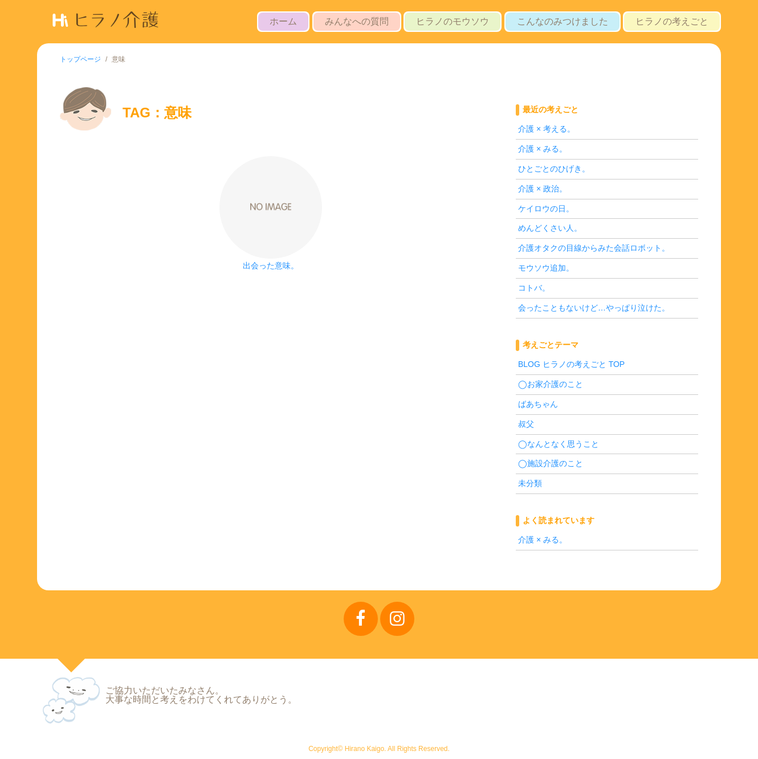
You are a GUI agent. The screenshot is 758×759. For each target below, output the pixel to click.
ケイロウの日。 (546, 208)
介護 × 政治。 (542, 188)
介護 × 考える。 (546, 128)
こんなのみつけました (562, 21)
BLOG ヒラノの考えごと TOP (571, 364)
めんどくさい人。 (550, 227)
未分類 (530, 483)
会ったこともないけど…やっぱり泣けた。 (594, 307)
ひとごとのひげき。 (554, 168)
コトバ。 (534, 287)
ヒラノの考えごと (671, 21)
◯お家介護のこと (550, 384)
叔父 (526, 424)
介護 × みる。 (542, 148)
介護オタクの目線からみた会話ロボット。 (594, 247)
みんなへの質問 (357, 21)
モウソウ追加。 (546, 267)
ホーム (283, 21)
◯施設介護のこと (550, 463)
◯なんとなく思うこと (558, 443)
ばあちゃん (538, 404)
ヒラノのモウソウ (452, 21)
